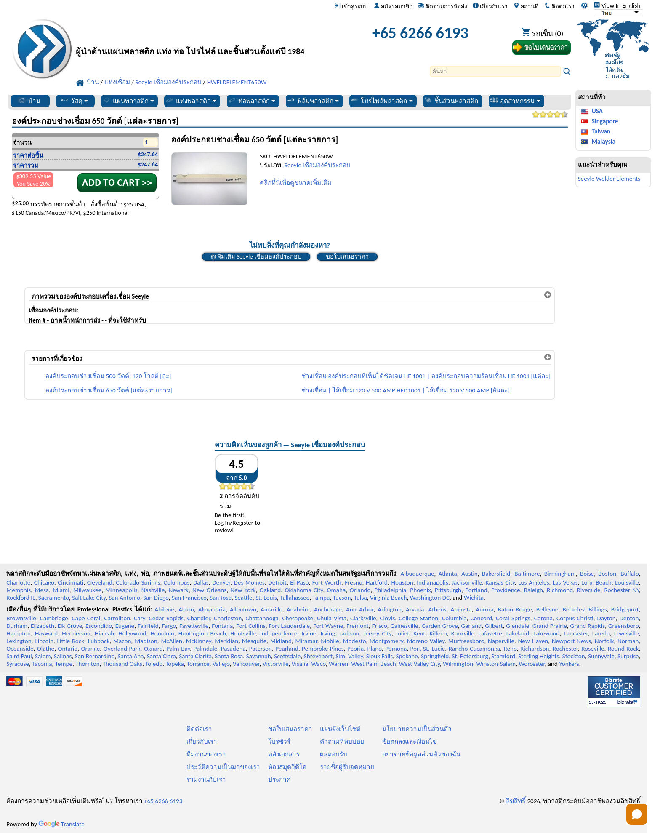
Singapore (605, 121)
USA (597, 111)
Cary (139, 618)
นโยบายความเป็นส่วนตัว (417, 729)
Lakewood (546, 633)
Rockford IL (20, 597)
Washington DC (430, 597)
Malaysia (603, 141)
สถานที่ (526, 6)
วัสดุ (74, 100)
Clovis (387, 618)
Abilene (164, 609)
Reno (509, 648)
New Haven (533, 641)
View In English (617, 5)
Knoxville (462, 633)
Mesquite (254, 641)
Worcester (532, 663)
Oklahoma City (304, 590)
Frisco (379, 626)
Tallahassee (294, 597)
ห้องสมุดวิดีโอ (287, 767)
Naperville (501, 641)
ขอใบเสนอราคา (347, 256)
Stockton (573, 656)
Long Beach (596, 582)
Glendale (517, 626)
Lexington (19, 641)
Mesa (42, 590)
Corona (543, 618)
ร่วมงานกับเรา (206, 779)
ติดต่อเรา (559, 6)
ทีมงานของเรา (206, 754)
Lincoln (44, 641)
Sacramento (53, 597)
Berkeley (573, 609)
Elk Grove (70, 626)
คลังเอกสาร (284, 754)
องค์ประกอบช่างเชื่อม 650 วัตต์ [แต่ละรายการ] (108, 390)
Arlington (390, 609)
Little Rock (71, 641)
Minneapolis (121, 590)
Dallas (201, 582)
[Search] (495, 71)
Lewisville (626, 633)
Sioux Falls (379, 656)
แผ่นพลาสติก (128, 100)
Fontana (222, 626)
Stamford (503, 656)
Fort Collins (251, 626)
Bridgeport (625, 609)
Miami (61, 590)
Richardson (534, 648)
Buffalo (629, 573)
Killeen (438, 633)
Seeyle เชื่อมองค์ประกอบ (318, 165)
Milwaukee (87, 590)
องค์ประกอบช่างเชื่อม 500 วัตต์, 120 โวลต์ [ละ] (108, 376)
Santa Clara (161, 656)
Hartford (377, 582)
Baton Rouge (515, 609)
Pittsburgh (448, 590)
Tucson (342, 597)
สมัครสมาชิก (393, 6)
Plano (374, 648)
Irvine (308, 633)
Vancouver (246, 663)
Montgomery (386, 641)
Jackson (349, 633)
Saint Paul (19, 656)
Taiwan (601, 131)
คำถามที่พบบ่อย (342, 741)
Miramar (306, 641)
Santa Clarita (195, 656)
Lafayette (490, 633)
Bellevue (547, 609)
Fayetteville (194, 626)
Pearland (286, 648)
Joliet (402, 633)
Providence (505, 590)
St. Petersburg (470, 656)
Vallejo (221, 663)
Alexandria (212, 609)
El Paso (299, 582)
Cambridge (54, 618)
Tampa (321, 597)
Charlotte (18, 582)
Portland (476, 590)
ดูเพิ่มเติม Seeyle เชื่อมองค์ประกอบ (256, 256)
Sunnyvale (601, 656)
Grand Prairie (549, 626)
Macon (122, 641)
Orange (90, 648)
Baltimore (527, 573)
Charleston (228, 618)
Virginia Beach (388, 597)
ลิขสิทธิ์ (516, 801)
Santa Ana (131, 656)
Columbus (177, 582)
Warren (338, 663)
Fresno (353, 582)
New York (242, 590)
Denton (629, 618)
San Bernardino (94, 656)
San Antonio (124, 597)
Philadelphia (390, 590)
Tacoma (42, 663)
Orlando (359, 590)
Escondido (98, 626)
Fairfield (148, 626)
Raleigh (533, 590)
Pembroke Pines (323, 648)
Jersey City (377, 633)
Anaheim (298, 609)
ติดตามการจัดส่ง (442, 6)
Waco (318, 663)
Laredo (601, 633)
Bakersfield (496, 573)
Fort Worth (326, 582)
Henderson (76, 633)
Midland (281, 641)
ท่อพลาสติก (251, 100)
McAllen (171, 641)
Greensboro (623, 626)
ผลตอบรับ (333, 754)
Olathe (45, 648)
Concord (481, 618)
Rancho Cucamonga (474, 648)
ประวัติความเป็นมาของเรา (223, 767)
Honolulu (162, 633)
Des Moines (249, 582)
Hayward (46, 633)
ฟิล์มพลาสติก (312, 100)
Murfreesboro (466, 641)
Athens (437, 609)
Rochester (565, 648)
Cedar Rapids (166, 618)
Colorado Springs (138, 582)
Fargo (169, 626)
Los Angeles (533, 582)
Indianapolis (432, 582)
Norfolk (604, 641)
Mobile (330, 641)
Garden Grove (439, 626)
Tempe (63, 663)
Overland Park (122, 648)
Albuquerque (417, 573)
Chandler (198, 618)
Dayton (606, 618)
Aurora (484, 609)
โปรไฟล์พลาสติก (381, 100)
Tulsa (360, 597)
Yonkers (569, 663)
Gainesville (404, 626)
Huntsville (243, 633)
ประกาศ (279, 779)
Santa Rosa (229, 656)
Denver (221, 582)
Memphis (18, 590)
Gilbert (494, 626)
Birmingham (560, 573)
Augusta (461, 609)
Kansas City (500, 582)
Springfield (435, 656)
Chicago (44, 582)
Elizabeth (42, 626)
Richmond (560, 590)
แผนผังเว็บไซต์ (340, 729)
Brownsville (21, 618)
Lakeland (517, 633)
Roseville (592, 648)
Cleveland (99, 582)
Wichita (474, 597)
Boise (587, 573)
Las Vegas (565, 582)
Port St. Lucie (427, 648)
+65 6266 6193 (420, 33)
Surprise (628, 656)
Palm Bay (178, 648)
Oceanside (19, 648)
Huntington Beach (202, 633)
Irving (327, 633)
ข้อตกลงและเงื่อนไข (409, 741)
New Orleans (209, 590)
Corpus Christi (574, 618)
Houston (402, 582)
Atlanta (448, 573)
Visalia (300, 663)
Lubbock (99, 641)
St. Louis (266, 597)
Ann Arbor (359, 609)
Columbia (454, 618)
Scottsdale (287, 656)
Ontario (67, 648)
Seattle (243, 597)
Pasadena (233, 648)
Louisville (627, 582)
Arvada (415, 609)
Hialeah (104, 633)
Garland (471, 626)
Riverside (588, 590)
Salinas (63, 656)
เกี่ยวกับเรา (490, 6)
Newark (178, 590)
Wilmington (458, 663)
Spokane (407, 656)
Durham (16, 626)
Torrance (198, 663)
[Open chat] (636, 814)
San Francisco (189, 597)
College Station (418, 618)
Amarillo (271, 609)
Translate (61, 824)
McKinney (198, 641)
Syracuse (17, 663)
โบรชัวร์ (279, 741)
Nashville (153, 590)
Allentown (243, 609)
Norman (628, 641)
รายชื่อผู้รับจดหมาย (347, 767)
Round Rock (623, 648)
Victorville (276, 663)
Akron (186, 609)
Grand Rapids (587, 626)
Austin (469, 573)
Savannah (258, 656)
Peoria (355, 648)
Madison (146, 641)
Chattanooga (261, 618)
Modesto (354, 641)
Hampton (18, 633)
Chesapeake (297, 618)
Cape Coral (86, 618)
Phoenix (420, 590)
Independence (278, 633)
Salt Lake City (89, 597)
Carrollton (117, 618)
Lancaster (576, 633)
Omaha (336, 590)
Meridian (226, 641)
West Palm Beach (373, 663)
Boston (607, 573)
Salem (43, 656)
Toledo (153, 663)
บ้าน (28, 100)
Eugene (125, 626)
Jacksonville (467, 582)
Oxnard (153, 648)
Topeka (174, 663)
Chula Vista (331, 618)
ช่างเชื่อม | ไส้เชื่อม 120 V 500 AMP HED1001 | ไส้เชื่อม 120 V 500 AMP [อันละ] (405, 390)
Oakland (270, 590)
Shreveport (318, 656)
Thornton (87, 663)
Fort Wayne (328, 626)
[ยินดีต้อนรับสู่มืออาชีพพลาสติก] (202, 35)
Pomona (396, 648)
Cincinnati (70, 582)
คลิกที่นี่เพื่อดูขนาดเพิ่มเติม (296, 183)
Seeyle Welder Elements (609, 178)
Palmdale (206, 648)
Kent (419, 633)
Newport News (571, 641)
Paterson (260, 648)
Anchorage (328, 609)
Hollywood (132, 633)
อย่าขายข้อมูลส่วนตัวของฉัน (421, 754)
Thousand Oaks (122, 663)
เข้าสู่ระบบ (351, 6)
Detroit (277, 582)
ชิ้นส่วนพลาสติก (450, 100)
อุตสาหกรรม (514, 100)
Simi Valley (349, 656)
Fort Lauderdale (289, 626)
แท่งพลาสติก (190, 100)
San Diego (156, 597)
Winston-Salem (496, 663)
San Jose (221, 597)
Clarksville (363, 618)
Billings (597, 609)
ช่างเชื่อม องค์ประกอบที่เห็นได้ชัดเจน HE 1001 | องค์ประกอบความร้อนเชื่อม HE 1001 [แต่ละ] (426, 376)
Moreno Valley (425, 641)
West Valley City (419, 663)
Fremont (357, 626)
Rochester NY (621, 590)
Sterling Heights (538, 656)
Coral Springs (513, 618)
